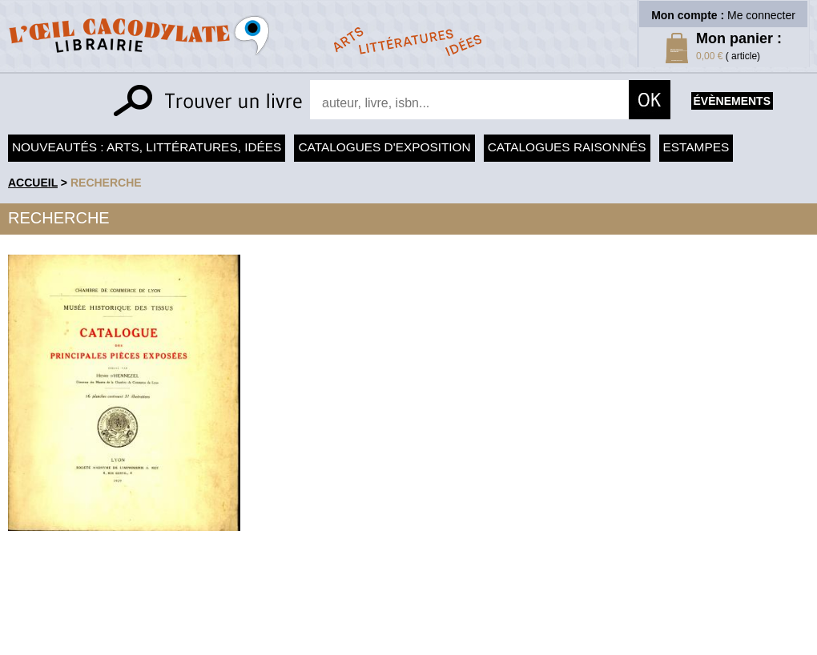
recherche (106, 182)
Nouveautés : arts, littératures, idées (146, 147)
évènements (732, 100)
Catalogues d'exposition (384, 147)
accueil (33, 182)
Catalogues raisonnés (567, 147)
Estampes (696, 147)
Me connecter (761, 15)
